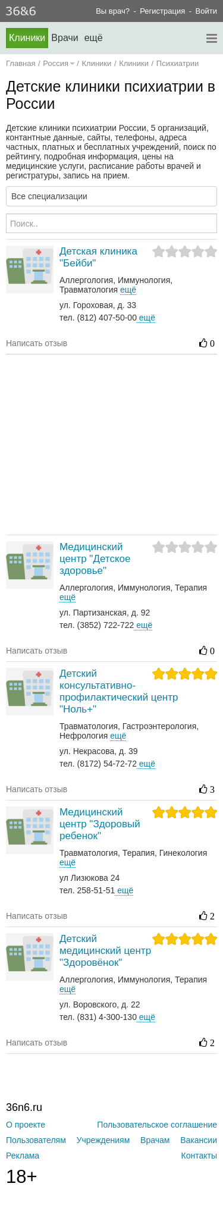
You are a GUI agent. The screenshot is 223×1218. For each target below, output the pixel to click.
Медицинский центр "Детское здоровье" (94, 558)
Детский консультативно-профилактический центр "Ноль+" (118, 691)
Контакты (199, 1155)
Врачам (154, 1140)
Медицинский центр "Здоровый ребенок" (99, 824)
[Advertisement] (114, 443)
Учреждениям (103, 1140)
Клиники (27, 38)
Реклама (22, 1155)
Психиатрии (177, 63)
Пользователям (36, 1140)
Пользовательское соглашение (157, 1124)
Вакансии (198, 1140)
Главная (20, 63)
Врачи (64, 38)
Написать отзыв (36, 343)
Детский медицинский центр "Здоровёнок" (105, 950)
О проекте (25, 1124)
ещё (146, 317)
